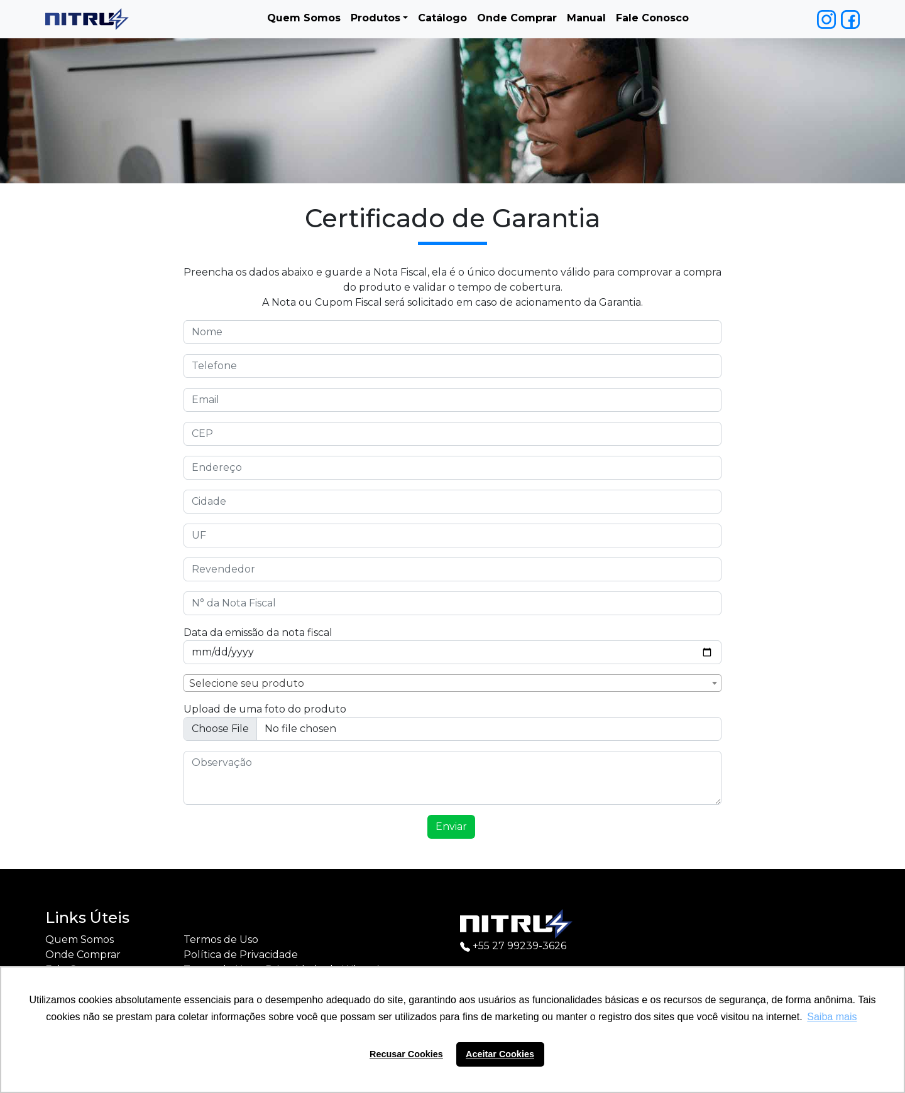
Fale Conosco (652, 18)
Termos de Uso (221, 939)
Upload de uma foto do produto (265, 709)
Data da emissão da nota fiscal (258, 632)
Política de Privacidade (241, 955)
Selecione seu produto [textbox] (246, 683)
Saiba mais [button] (832, 1016)
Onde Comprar (517, 18)
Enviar (451, 826)
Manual (586, 18)
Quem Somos (304, 18)
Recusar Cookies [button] (406, 1054)
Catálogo (442, 18)
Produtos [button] (375, 18)
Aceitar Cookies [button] (500, 1054)
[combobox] (452, 683)
